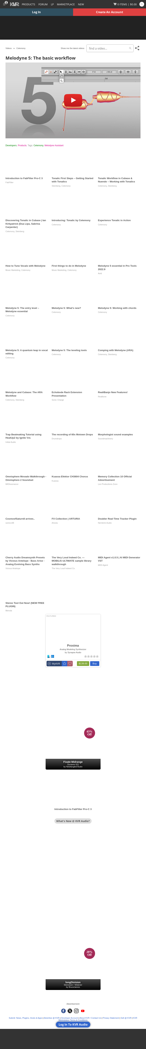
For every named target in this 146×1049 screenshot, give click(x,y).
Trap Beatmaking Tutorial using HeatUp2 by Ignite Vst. (23, 436)
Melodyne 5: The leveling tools (69, 350)
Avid (100, 273)
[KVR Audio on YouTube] (82, 1011)
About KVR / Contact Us (90, 1018)
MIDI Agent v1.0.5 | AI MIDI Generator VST (119, 559)
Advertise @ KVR (52, 1018)
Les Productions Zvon (107, 484)
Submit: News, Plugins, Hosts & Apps (25, 1018)
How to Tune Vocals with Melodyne (25, 265)
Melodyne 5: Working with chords (117, 308)
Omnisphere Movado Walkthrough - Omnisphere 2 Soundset (25, 478)
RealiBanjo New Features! (113, 392)
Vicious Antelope (12, 568)
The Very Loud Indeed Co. (63, 568)
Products (22, 145)
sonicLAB (9, 523)
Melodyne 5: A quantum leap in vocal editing (26, 352)
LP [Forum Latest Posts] (52, 4)
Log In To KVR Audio (73, 1025)
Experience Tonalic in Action (114, 220)
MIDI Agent (103, 565)
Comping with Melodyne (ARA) (115, 350)
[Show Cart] (125, 4)
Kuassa (55, 481)
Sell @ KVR (126, 1018)
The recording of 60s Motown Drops (72, 434)
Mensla (8, 610)
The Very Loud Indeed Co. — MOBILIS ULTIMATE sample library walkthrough (71, 561)
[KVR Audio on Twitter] (70, 1011)
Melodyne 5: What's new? (66, 308)
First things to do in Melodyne (69, 265)
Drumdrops (57, 439)
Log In (36, 12)
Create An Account (109, 12)
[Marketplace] (66, 4)
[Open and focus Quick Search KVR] (141, 4)
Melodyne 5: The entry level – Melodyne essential (22, 310)
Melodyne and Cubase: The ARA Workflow (23, 394)
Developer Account (69, 1018)
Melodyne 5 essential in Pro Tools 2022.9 (117, 267)
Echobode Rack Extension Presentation (67, 394)
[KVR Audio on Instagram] (76, 1011)
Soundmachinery (105, 439)
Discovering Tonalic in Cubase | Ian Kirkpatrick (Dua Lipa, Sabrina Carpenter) (25, 223)
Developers (11, 145)
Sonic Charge (58, 400)
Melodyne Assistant (54, 145)
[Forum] (43, 4)
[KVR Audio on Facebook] (63, 1011)
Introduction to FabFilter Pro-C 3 (24, 178)
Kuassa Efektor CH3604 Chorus (70, 476)
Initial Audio (10, 442)
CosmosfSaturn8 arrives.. (20, 518)
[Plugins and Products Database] (28, 4)
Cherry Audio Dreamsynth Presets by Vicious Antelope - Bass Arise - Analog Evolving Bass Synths (25, 561)
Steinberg (56, 186)
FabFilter (9, 182)
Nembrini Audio (105, 523)
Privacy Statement (111, 1018)
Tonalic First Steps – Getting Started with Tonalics (72, 180)
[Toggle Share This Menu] (137, 48)
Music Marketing (12, 270)
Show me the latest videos (72, 48)
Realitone (102, 396)
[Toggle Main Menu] (4, 4)
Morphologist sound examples (115, 434)
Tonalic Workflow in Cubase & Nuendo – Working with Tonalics (116, 180)
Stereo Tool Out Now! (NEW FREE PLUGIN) (24, 605)
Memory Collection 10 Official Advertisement (115, 478)
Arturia (55, 523)
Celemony (38, 145)
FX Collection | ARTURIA (66, 518)
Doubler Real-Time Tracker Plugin (117, 518)
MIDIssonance (11, 484)
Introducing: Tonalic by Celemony (71, 220)
